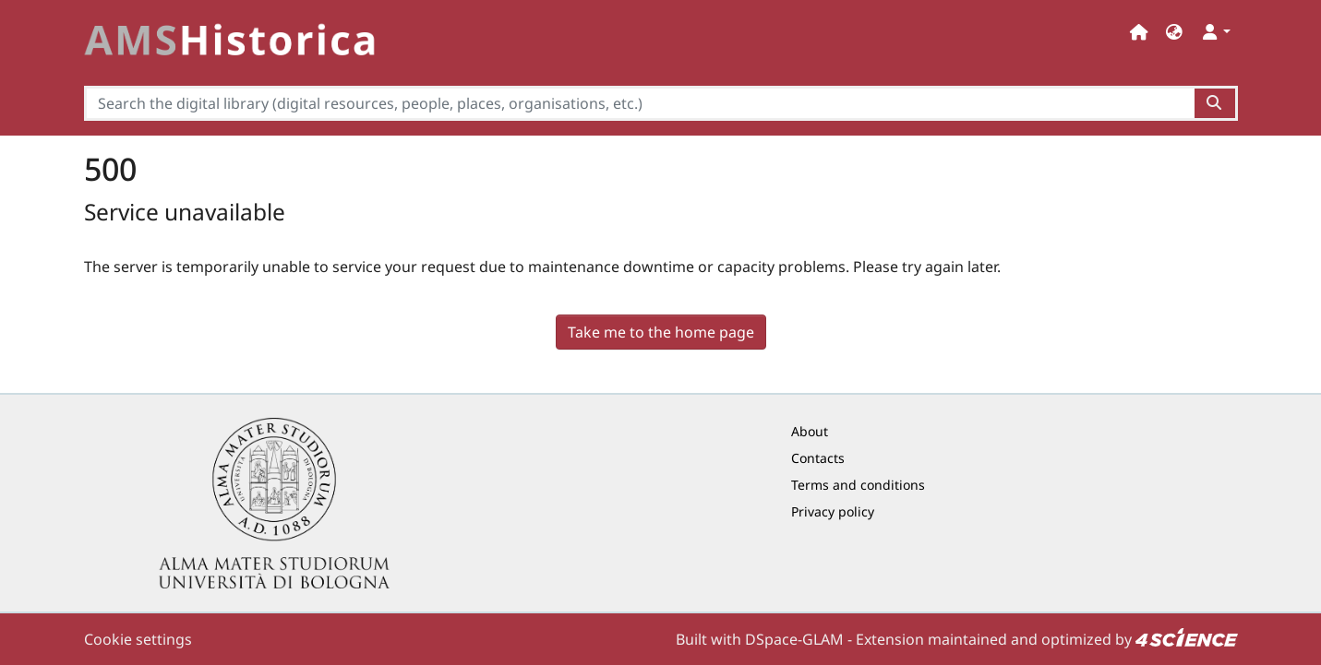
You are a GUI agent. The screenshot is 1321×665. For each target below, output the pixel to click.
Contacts (818, 458)
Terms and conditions (858, 484)
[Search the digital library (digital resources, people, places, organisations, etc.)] (639, 103)
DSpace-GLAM (794, 639)
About (809, 431)
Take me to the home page (661, 332)
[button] (1174, 32)
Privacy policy (832, 511)
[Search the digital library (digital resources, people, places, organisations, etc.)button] (1215, 103)
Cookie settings (138, 639)
